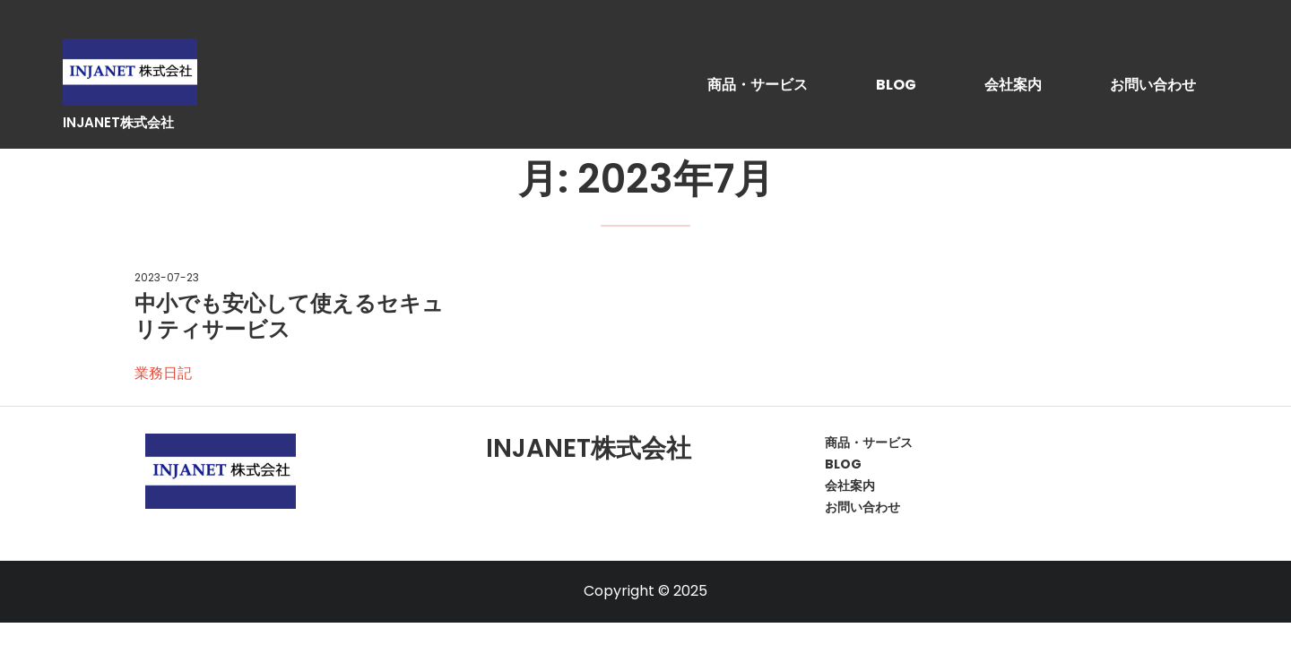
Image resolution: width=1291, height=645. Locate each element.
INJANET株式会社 (118, 122)
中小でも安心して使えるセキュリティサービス (289, 316)
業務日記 (163, 373)
